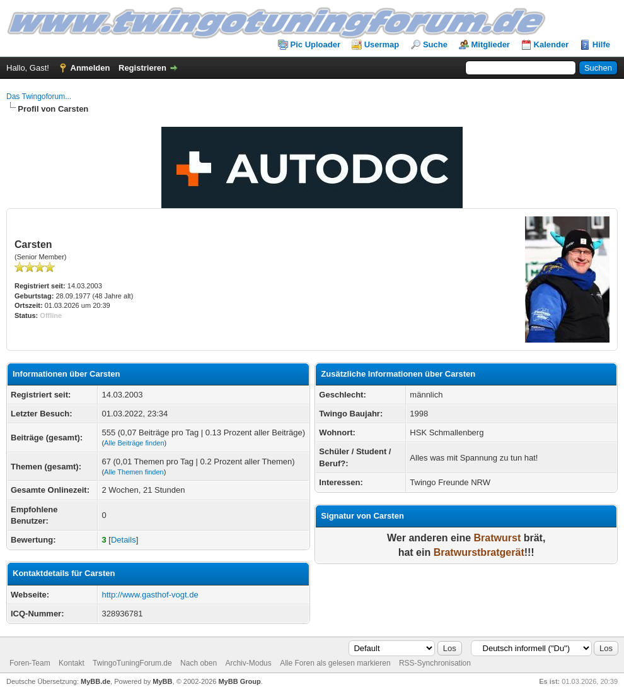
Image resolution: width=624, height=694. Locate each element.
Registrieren (142, 68)
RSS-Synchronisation (435, 663)
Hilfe (601, 44)
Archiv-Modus (248, 663)
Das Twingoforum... (38, 96)
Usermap (382, 44)
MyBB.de (95, 681)
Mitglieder (490, 44)
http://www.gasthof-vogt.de (149, 594)
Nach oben (198, 663)
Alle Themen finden (134, 472)
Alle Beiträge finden (134, 443)
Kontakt (71, 663)
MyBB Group (239, 681)
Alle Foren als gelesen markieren (335, 663)
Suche (435, 44)
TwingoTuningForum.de (132, 663)
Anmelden (90, 68)
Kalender (551, 44)
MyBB (162, 681)
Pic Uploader (315, 44)
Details (123, 539)
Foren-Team (29, 663)
